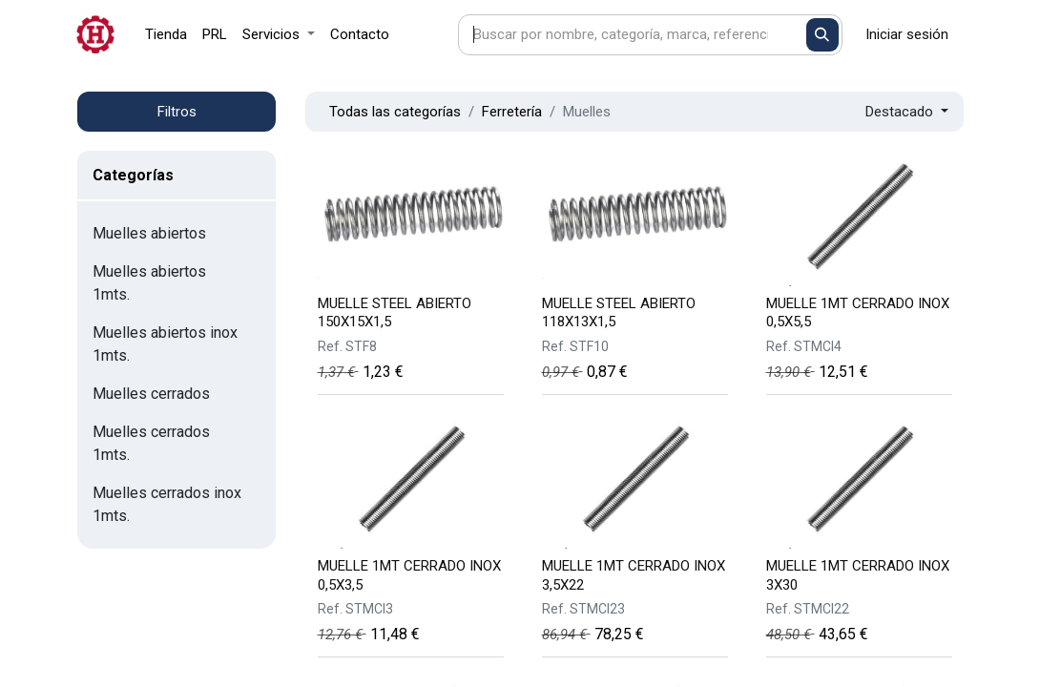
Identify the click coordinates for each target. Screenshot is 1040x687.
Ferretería (512, 111)
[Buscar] (823, 35)
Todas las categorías (395, 111)
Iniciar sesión (906, 34)
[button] (907, 112)
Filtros (177, 111)
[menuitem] (166, 34)
